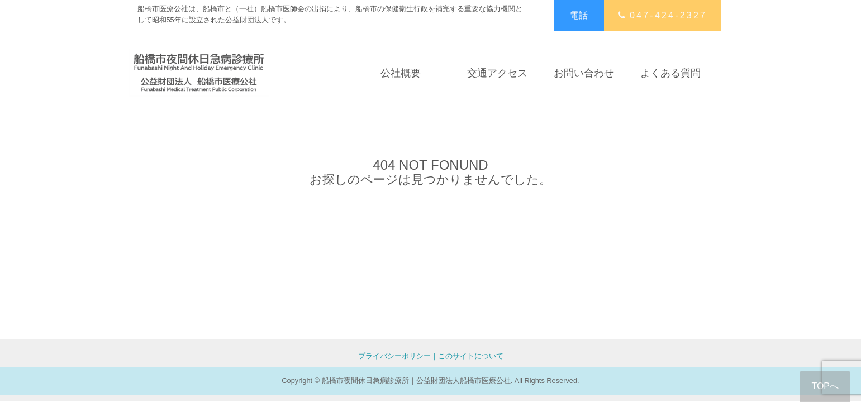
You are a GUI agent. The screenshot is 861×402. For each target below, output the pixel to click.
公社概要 (400, 73)
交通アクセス (497, 73)
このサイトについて (470, 356)
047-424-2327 (662, 15)
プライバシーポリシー (394, 356)
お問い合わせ (584, 73)
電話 (579, 15)
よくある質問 (670, 73)
